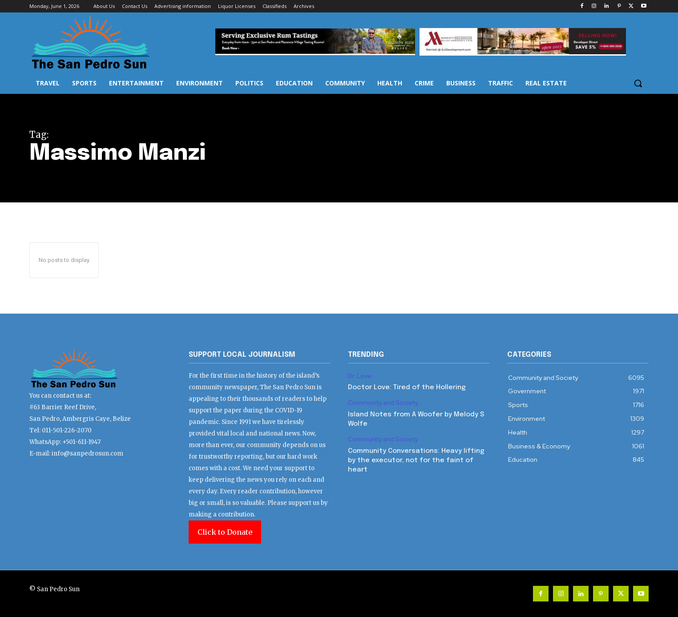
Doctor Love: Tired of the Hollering (407, 387)
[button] (638, 83)
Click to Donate (225, 532)
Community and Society (383, 403)
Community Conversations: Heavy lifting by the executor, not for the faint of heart (416, 460)
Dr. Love (359, 376)
